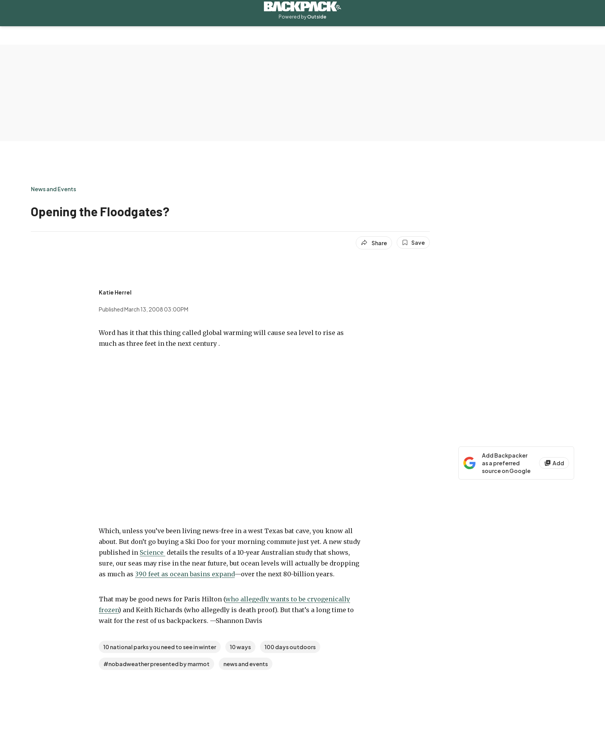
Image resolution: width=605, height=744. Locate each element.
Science (152, 552)
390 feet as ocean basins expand (185, 574)
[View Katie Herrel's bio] (115, 292)
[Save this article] (413, 242)
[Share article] (374, 242)
